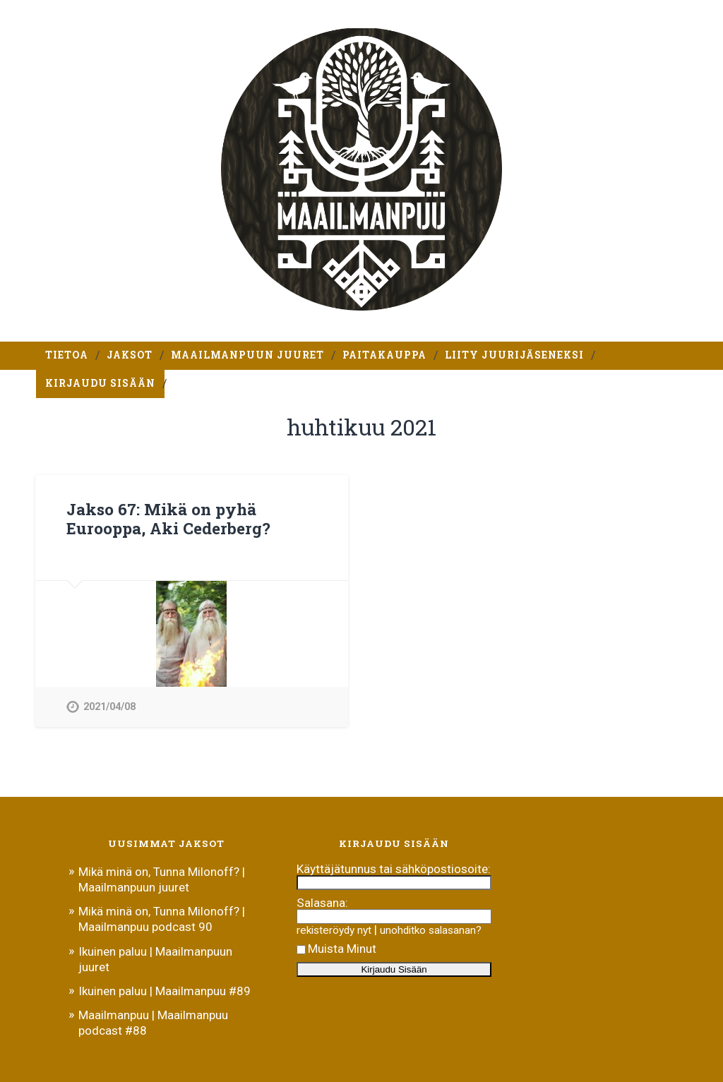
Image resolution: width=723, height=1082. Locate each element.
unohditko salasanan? (431, 930)
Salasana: (322, 903)
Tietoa (66, 355)
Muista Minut (336, 949)
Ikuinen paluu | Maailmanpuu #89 (164, 991)
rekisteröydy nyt (334, 930)
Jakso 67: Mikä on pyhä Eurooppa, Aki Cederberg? (168, 518)
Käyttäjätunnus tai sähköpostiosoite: (394, 869)
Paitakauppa (384, 355)
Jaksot (130, 355)
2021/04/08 (109, 707)
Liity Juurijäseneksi (514, 355)
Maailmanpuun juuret (247, 355)
